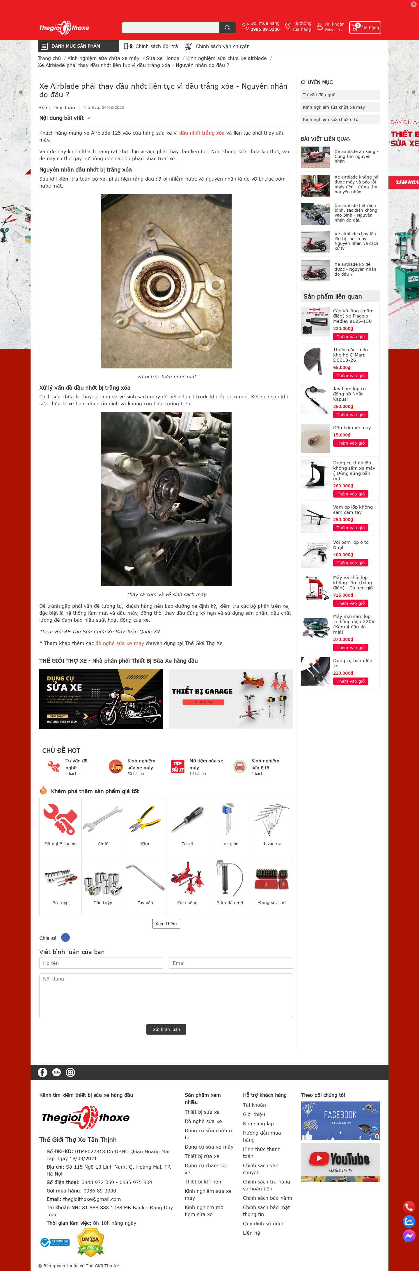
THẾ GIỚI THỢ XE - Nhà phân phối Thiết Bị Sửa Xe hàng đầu (118, 660)
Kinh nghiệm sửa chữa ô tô (330, 119)
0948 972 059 (97, 1182)
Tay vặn (145, 902)
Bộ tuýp (60, 902)
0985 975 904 (136, 1182)
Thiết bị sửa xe (202, 1112)
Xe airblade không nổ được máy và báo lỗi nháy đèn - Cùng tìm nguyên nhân (357, 184)
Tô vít (187, 843)
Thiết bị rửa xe (202, 1156)
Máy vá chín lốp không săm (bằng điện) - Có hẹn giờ (353, 582)
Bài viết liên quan (326, 139)
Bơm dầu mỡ (229, 902)
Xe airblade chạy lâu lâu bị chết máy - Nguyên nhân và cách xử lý (356, 241)
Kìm (145, 843)
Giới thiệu (254, 1114)
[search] (227, 27)
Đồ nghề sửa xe (61, 843)
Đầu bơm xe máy (352, 427)
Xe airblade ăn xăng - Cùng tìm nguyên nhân (357, 156)
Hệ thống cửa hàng (302, 26)
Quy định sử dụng (264, 1223)
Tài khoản (334, 24)
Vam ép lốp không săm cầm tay (353, 509)
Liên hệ (251, 1233)
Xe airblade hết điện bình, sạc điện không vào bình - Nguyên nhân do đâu (356, 212)
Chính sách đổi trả (157, 46)
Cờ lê (103, 843)
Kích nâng (187, 902)
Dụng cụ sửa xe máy (209, 1146)
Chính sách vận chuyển (223, 46)
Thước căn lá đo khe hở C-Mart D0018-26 (350, 355)
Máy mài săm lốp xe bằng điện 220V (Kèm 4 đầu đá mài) (353, 624)
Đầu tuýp (102, 902)
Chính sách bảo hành (267, 1198)
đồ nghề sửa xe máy (119, 643)
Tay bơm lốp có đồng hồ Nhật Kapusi (349, 394)
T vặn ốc (272, 843)
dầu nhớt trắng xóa (202, 133)
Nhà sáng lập (258, 1123)
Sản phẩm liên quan (332, 296)
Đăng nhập (333, 29)
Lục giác (229, 843)
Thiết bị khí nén (203, 1181)
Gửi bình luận (166, 1029)
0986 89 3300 (265, 29)
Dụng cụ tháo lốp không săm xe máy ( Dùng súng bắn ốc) (354, 470)
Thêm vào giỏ (351, 336)
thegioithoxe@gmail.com (92, 1199)
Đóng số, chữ (272, 902)
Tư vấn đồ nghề (319, 94)
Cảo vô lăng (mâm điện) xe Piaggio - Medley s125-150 (353, 316)
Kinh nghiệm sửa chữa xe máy (334, 107)
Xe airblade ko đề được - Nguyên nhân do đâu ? (355, 269)
